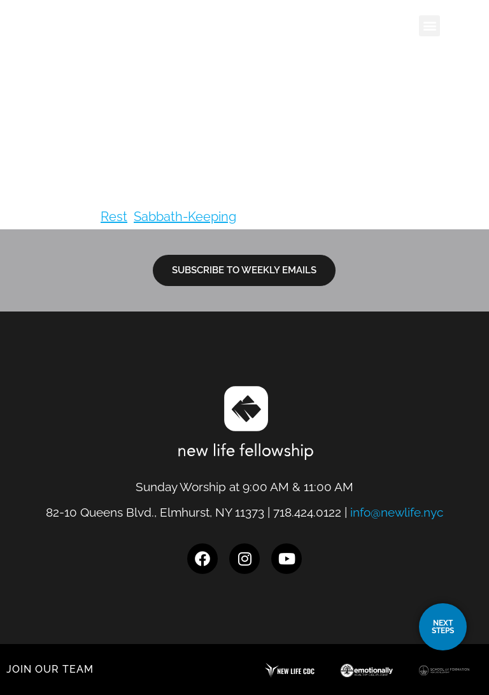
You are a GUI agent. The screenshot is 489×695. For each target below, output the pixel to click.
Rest (114, 216)
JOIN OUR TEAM (50, 669)
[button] (429, 25)
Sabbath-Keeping (185, 216)
